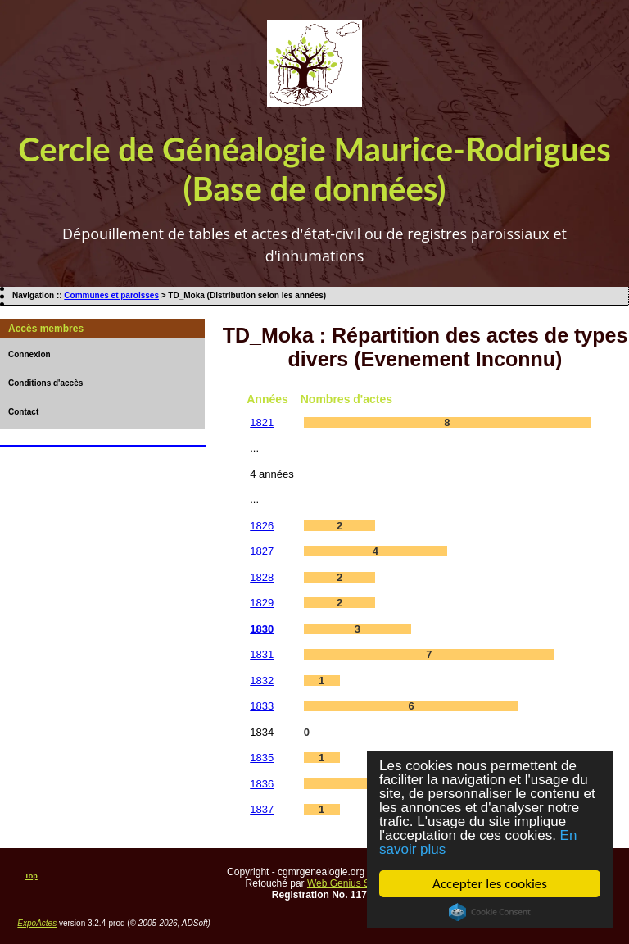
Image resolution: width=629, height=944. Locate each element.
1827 (262, 551)
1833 (262, 706)
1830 (262, 629)
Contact (23, 411)
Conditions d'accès (45, 383)
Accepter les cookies (489, 883)
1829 (262, 603)
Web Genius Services (354, 883)
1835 (262, 757)
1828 (262, 577)
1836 (262, 784)
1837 (262, 809)
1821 (262, 422)
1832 (262, 680)
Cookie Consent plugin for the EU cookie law (490, 912)
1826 (262, 526)
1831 (262, 654)
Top (31, 876)
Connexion (29, 354)
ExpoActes (37, 923)
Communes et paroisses (111, 295)
